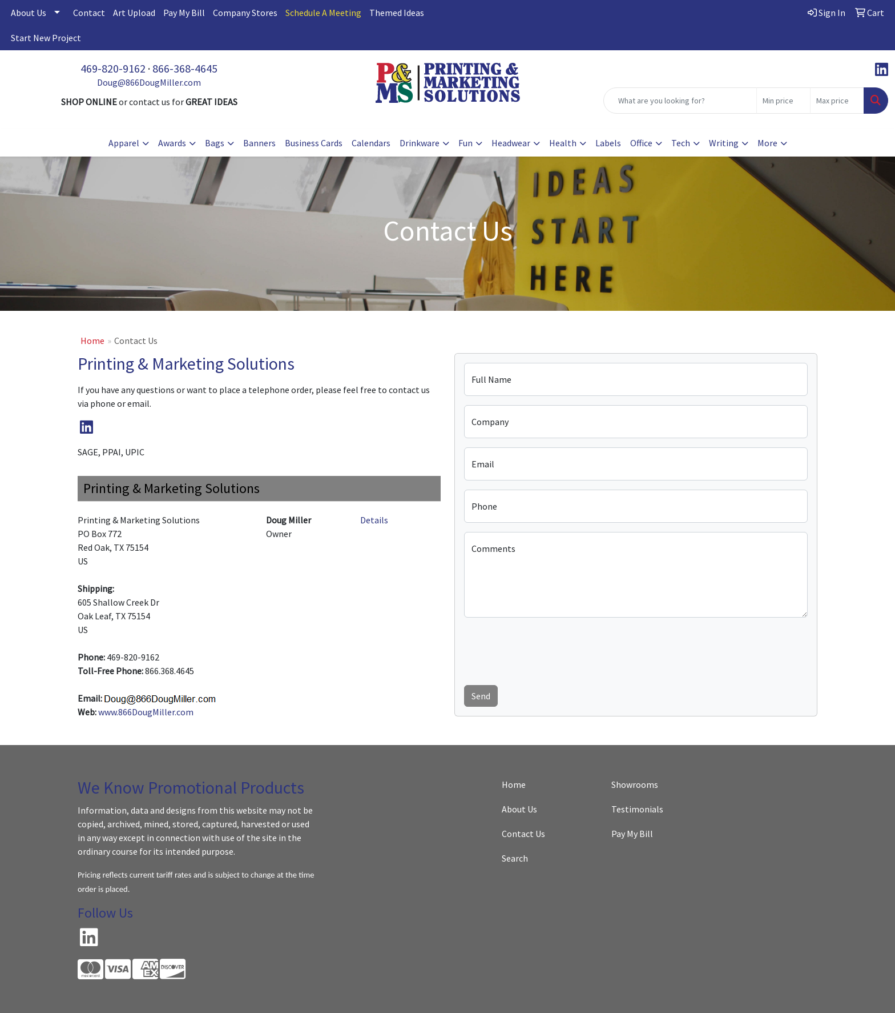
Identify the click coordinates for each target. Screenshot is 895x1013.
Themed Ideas (396, 12)
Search (515, 858)
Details (374, 520)
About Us (28, 12)
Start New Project (46, 37)
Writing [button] (724, 143)
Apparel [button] (123, 143)
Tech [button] (680, 143)
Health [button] (562, 143)
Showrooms (634, 784)
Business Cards (313, 143)
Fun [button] (465, 143)
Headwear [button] (510, 143)
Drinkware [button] (420, 143)
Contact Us (523, 833)
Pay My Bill (184, 12)
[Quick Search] (680, 100)
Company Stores (245, 12)
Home (92, 340)
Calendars (371, 143)
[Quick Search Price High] (837, 100)
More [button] (767, 143)
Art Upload (134, 12)
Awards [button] (172, 143)
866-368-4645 (184, 68)
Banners (259, 143)
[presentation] (551, 649)
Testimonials (637, 809)
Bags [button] (214, 143)
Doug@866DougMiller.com (149, 82)
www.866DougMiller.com (145, 712)
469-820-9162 (113, 68)
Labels (608, 143)
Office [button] (641, 143)
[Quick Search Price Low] (783, 100)
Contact (89, 12)
